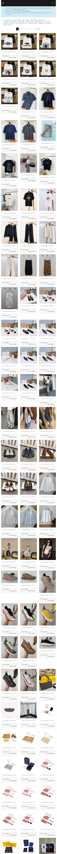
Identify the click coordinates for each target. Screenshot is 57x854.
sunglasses (38, 21)
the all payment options (44, 8)
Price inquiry (6, 56)
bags (21, 21)
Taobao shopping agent (19, 9)
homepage (27, 11)
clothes (16, 20)
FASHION (8, 20)
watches (29, 21)
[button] (12, 57)
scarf (47, 21)
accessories (33, 23)
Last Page (37, 29)
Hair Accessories (21, 23)
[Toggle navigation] (53, 3)
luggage (41, 23)
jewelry (41, 20)
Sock (48, 23)
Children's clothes (10, 21)
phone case (8, 24)
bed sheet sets (9, 23)
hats (33, 20)
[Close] (54, 8)
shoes (25, 20)
